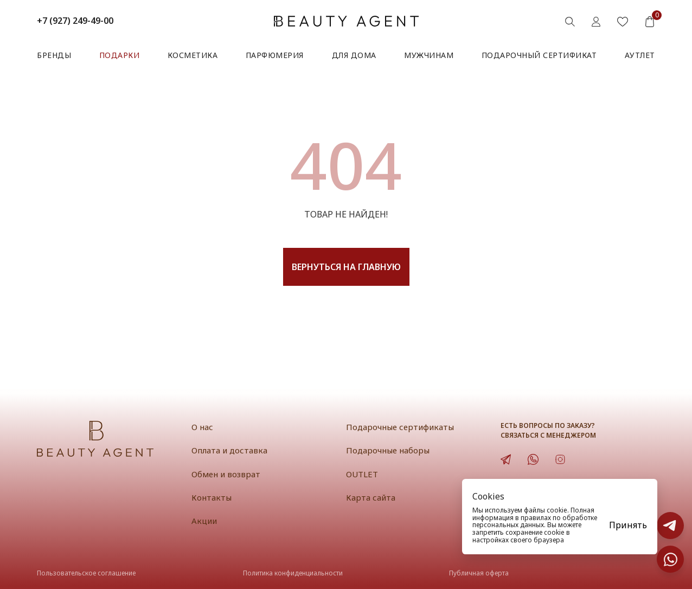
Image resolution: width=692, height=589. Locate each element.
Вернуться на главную (346, 267)
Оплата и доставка (229, 450)
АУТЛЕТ (640, 55)
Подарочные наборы (388, 450)
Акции (204, 520)
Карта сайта (370, 497)
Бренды (54, 55)
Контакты (211, 497)
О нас (202, 426)
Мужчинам (428, 55)
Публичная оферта (479, 573)
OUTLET (362, 474)
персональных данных (508, 524)
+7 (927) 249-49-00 (75, 21)
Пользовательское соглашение (86, 573)
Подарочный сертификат (539, 55)
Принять (628, 525)
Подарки (119, 55)
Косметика (193, 55)
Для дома (354, 55)
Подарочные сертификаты (400, 426)
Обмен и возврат (225, 474)
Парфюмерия (275, 55)
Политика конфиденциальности (293, 573)
